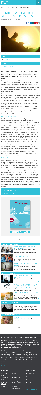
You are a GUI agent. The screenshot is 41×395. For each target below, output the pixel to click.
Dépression (26, 7)
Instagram (30, 379)
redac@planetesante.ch (32, 389)
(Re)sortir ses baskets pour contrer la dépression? (26, 264)
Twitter (29, 377)
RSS (28, 383)
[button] (26, 23)
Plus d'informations (6, 366)
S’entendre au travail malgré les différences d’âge (24, 247)
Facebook (30, 373)
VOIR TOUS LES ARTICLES (9, 193)
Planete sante (4, 2)
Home (2, 7)
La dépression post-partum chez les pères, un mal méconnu (25, 255)
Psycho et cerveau (17, 7)
